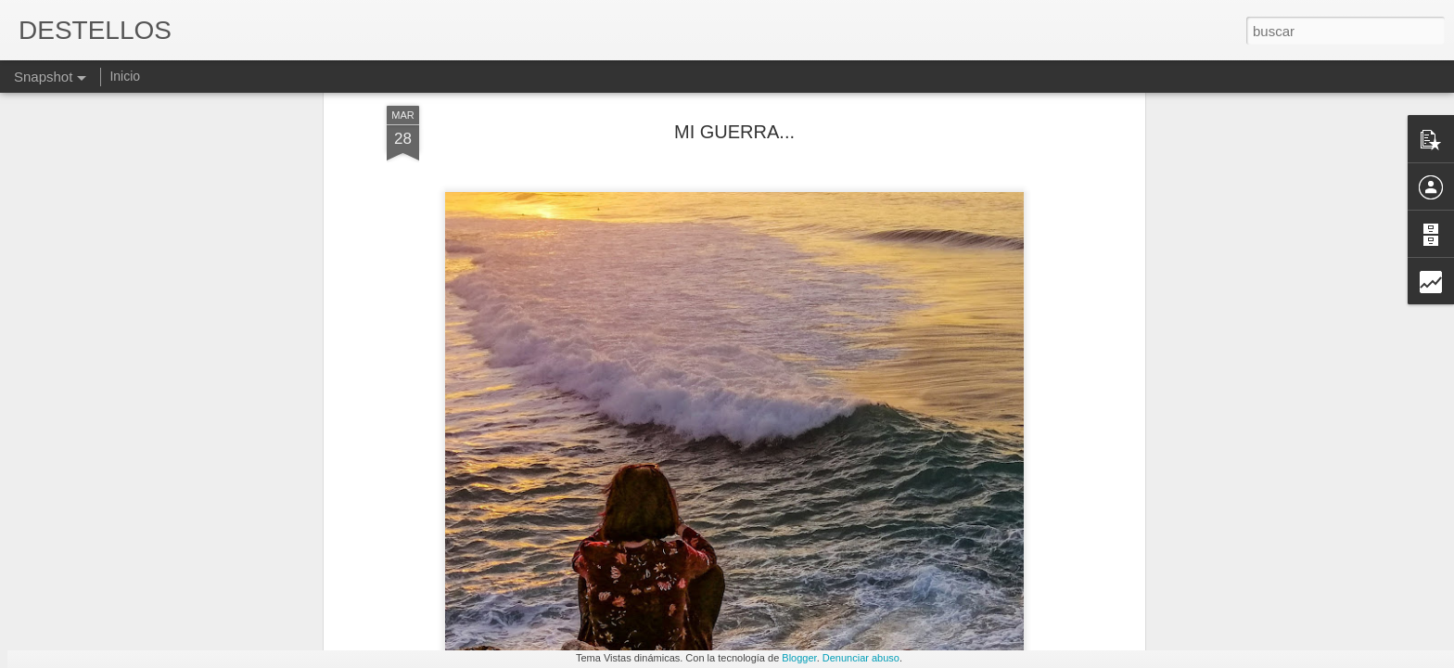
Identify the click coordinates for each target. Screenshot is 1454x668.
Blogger (799, 657)
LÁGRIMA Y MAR (791, 581)
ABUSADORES (125, 581)
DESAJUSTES (1237, 571)
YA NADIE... (571, 571)
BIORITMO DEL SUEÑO (1021, 573)
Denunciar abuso (861, 657)
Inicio (124, 76)
